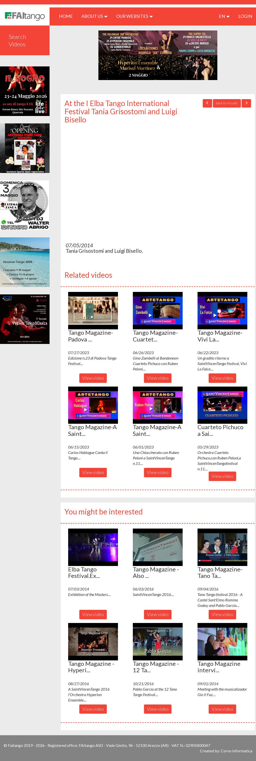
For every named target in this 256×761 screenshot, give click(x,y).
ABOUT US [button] (95, 16)
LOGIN (245, 16)
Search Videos (17, 40)
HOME (68, 16)
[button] (93, 310)
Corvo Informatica (236, 750)
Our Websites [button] (134, 16)
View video (93, 378)
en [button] (224, 16)
